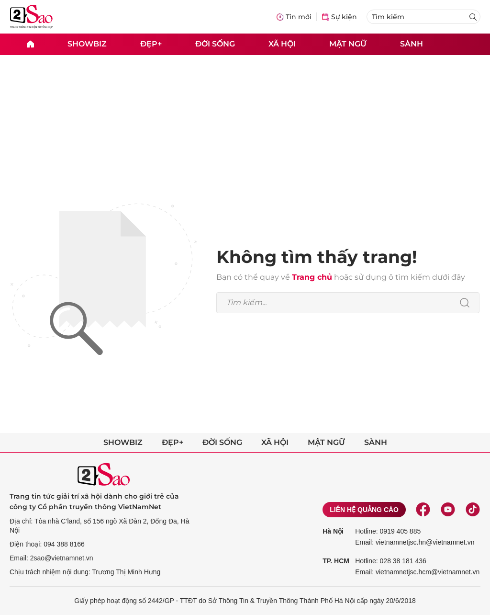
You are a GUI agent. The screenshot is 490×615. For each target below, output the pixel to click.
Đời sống (215, 43)
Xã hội (282, 43)
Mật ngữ (348, 43)
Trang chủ (312, 277)
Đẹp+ (151, 43)
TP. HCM (336, 561)
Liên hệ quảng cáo (364, 509)
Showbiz (87, 43)
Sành (411, 43)
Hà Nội (333, 531)
